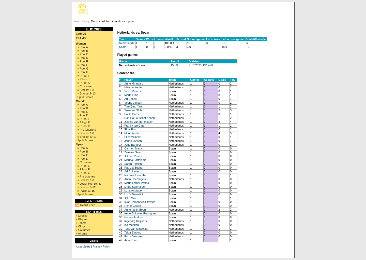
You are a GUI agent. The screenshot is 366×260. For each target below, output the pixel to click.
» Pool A (83, 47)
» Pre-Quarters (87, 129)
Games (81, 33)
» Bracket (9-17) (88, 136)
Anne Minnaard (133, 83)
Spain (122, 46)
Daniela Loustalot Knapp (139, 117)
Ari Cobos (130, 98)
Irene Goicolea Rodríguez (140, 213)
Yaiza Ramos (132, 91)
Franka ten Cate (134, 125)
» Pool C (83, 54)
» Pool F (83, 64)
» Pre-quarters (86, 176)
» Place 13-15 (86, 190)
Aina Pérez (131, 240)
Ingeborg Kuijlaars (135, 221)
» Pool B (83, 50)
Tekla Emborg (132, 232)
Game (123, 61)
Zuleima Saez (132, 152)
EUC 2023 (94, 29)
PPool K (208, 65)
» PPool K (84, 82)
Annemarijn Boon (135, 209)
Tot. (232, 79)
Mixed (80, 101)
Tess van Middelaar (136, 228)
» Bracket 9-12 (87, 187)
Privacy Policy (101, 246)
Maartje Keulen (133, 87)
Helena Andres (133, 217)
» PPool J (83, 79)
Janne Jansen (133, 140)
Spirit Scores (85, 97)
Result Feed (87, 205)
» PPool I (83, 75)
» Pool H (83, 72)
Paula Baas (131, 114)
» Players (82, 219)
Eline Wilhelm (132, 137)
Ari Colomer (131, 171)
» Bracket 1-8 (86, 89)
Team (172, 79)
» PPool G (84, 126)
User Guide (83, 246)
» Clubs (80, 226)
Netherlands (126, 43)
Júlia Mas (130, 198)
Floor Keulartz (133, 133)
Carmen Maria (133, 148)
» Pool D (83, 57)
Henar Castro (132, 205)
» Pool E (83, 61)
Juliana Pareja (133, 156)
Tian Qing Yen (133, 106)
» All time (81, 233)
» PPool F (84, 122)
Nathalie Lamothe (135, 175)
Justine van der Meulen (138, 121)
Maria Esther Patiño (136, 182)
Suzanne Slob (133, 110)
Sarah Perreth (133, 163)
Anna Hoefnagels (135, 179)
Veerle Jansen (133, 102)
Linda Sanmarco (134, 186)
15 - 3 (174, 65)
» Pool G (83, 68)
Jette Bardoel (132, 144)
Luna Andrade (133, 190)
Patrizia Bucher (133, 167)
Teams (81, 38)
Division (194, 61)
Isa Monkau (131, 224)
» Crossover (85, 86)
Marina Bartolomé (135, 159)
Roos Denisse (133, 236)
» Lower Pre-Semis (89, 183)
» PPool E (84, 118)
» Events (81, 215)
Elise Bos (130, 129)
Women (81, 43)
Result (175, 61)
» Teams (81, 222)
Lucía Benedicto (134, 194)
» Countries (83, 229)
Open (79, 144)
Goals (222, 79)
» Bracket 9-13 (87, 93)
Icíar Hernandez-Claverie (139, 201)
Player (128, 79)
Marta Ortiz (131, 95)
